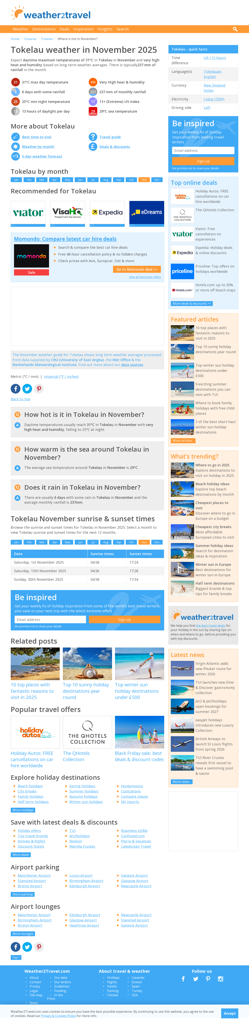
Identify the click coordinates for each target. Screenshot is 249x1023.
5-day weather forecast (42, 156)
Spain (136, 991)
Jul (93, 180)
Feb (29, 180)
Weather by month (38, 146)
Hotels (112, 991)
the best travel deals (210, 625)
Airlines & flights (31, 846)
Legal (34, 996)
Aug (105, 180)
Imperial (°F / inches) (61, 381)
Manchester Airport (34, 880)
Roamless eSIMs (134, 836)
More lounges (23, 939)
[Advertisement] (167, 12)
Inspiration (83, 29)
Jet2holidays (79, 841)
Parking (113, 996)
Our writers (62, 987)
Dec (157, 180)
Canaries (138, 983)
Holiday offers (29, 836)
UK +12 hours (215, 57)
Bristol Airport (30, 891)
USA (135, 1000)
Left (207, 107)
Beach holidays (30, 791)
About (34, 983)
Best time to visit (37, 137)
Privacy (35, 991)
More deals (21, 860)
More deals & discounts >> (192, 303)
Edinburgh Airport (84, 891)
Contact (35, 987)
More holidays (23, 815)
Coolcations (131, 796)
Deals (64, 29)
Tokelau (47, 39)
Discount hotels (31, 851)
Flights (112, 987)
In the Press (55, 1002)
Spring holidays (82, 791)
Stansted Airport (32, 886)
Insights (105, 29)
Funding (60, 996)
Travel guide (110, 137)
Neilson (75, 846)
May (67, 180)
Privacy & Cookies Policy (58, 1016)
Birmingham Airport (86, 886)
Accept (230, 1013)
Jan (16, 180)
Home (15, 39)
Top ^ (16, 963)
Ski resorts (130, 807)
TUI (72, 836)
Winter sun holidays (86, 807)
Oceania (30, 39)
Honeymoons (132, 791)
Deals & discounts (114, 146)
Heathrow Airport (84, 930)
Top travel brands (33, 841)
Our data (60, 983)
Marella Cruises (82, 851)
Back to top (20, 404)
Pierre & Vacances (136, 846)
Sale (31, 277)
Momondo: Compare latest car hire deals (65, 244)
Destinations (44, 29)
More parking (23, 899)
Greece (137, 987)
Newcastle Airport (136, 891)
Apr (55, 180)
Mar (41, 180)
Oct (131, 180)
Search (123, 29)
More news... (182, 782)
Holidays (113, 983)
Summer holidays (83, 796)
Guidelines (61, 991)
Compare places (134, 801)
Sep (118, 180)
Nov (144, 180)
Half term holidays (33, 807)
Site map (36, 1000)
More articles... (183, 440)
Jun (80, 180)
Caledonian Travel (136, 851)
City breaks (27, 796)
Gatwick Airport (134, 880)
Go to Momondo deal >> (137, 274)
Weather (20, 29)
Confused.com (133, 841)
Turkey (137, 996)
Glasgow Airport (134, 886)
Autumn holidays (83, 801)
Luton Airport (81, 880)
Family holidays (30, 801)
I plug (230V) (214, 99)
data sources (132, 370)
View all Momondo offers (145, 282)
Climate (112, 1000)
